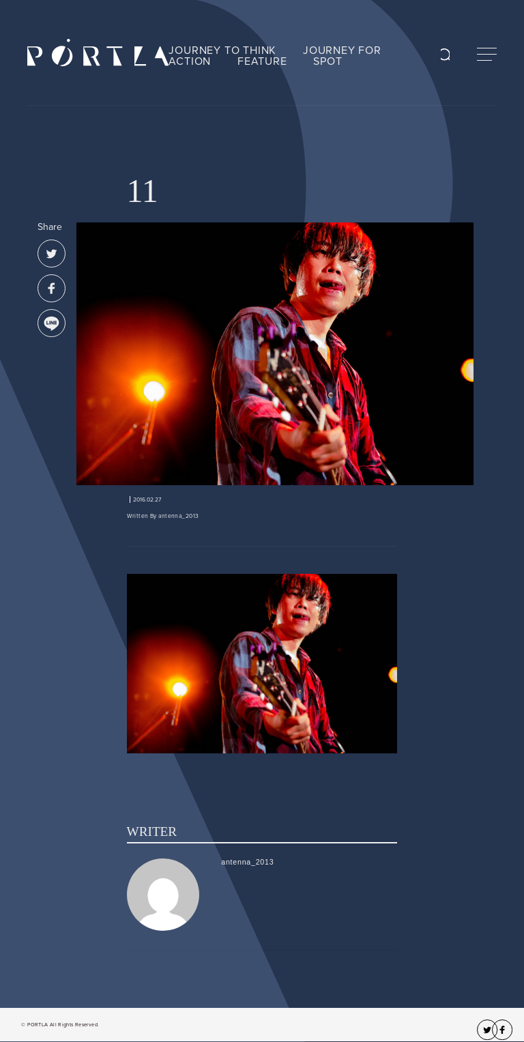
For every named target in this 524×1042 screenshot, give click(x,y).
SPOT (327, 61)
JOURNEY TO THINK (222, 50)
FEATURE (262, 61)
